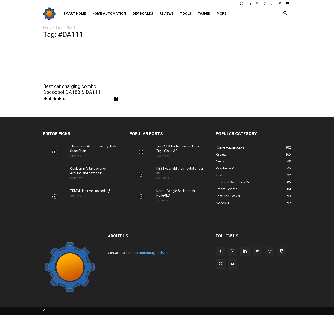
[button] (285, 14)
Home (47, 27)
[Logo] (51, 13)
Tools (185, 13)
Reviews (166, 13)
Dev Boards (143, 13)
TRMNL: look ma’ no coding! (90, 191)
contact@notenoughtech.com (148, 252)
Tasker (204, 13)
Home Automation (109, 13)
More (221, 13)
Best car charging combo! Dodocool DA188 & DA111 (71, 89)
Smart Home (75, 13)
